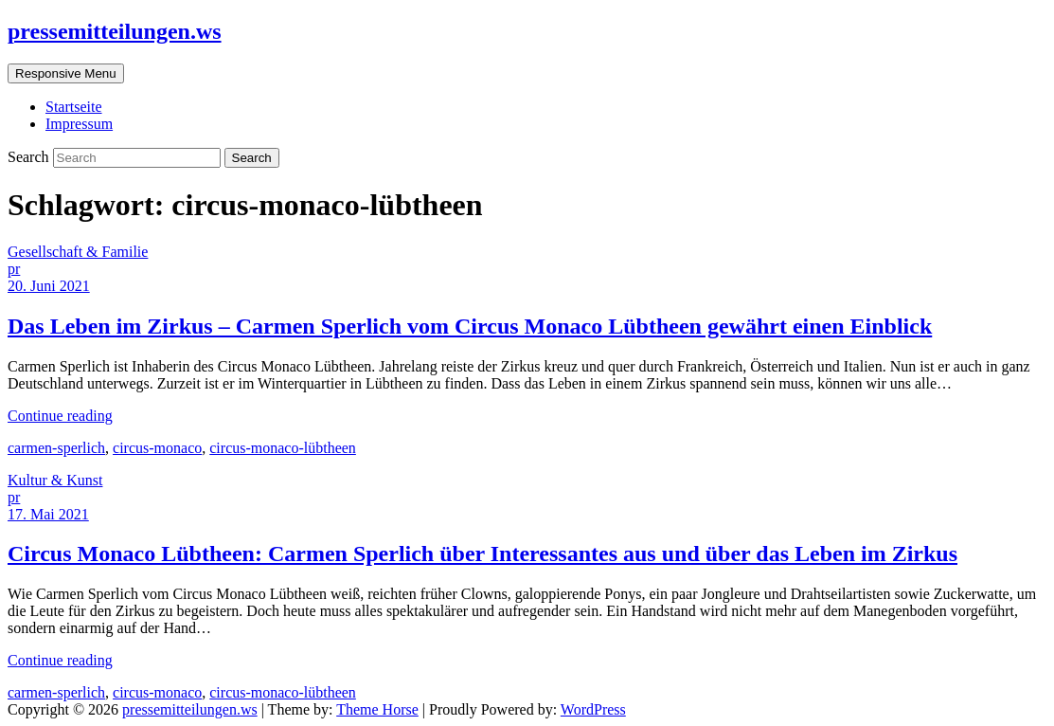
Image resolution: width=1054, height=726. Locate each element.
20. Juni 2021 (49, 286)
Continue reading (60, 416)
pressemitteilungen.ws (115, 31)
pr (14, 269)
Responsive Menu (65, 73)
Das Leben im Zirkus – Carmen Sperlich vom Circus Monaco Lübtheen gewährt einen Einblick (470, 326)
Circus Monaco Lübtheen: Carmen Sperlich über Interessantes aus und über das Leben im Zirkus (482, 553)
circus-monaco (157, 448)
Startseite (73, 107)
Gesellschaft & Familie (78, 252)
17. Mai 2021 (48, 514)
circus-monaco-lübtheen (282, 448)
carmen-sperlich (56, 448)
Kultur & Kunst (55, 480)
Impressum (79, 124)
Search (30, 157)
